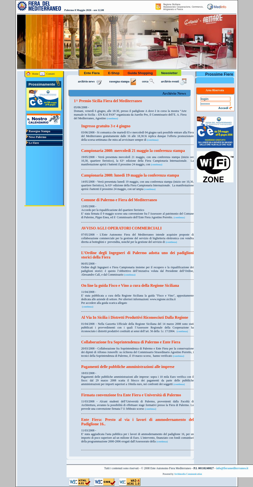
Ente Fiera (91, 73)
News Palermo (36, 137)
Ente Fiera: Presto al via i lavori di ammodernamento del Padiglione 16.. (137, 421)
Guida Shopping (140, 73)
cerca (148, 81)
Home (32, 73)
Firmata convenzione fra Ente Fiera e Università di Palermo (131, 395)
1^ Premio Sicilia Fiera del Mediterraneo (108, 101)
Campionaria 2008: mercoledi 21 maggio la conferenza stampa (133, 151)
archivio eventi (174, 81)
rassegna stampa (122, 81)
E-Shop (114, 73)
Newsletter (169, 73)
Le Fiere (32, 143)
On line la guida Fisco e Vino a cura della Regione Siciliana (130, 285)
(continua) (112, 118)
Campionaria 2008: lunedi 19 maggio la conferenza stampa (130, 175)
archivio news (90, 81)
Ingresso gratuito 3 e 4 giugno (105, 126)
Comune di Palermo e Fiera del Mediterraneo (119, 200)
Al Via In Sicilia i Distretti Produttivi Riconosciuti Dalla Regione (134, 317)
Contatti (47, 73)
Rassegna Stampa (38, 131)
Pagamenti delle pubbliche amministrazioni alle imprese (127, 367)
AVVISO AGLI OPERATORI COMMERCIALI (121, 228)
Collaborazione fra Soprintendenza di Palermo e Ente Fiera (130, 342)
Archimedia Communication (188, 474)
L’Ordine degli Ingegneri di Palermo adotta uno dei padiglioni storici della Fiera (137, 255)
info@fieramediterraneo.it (232, 468)
